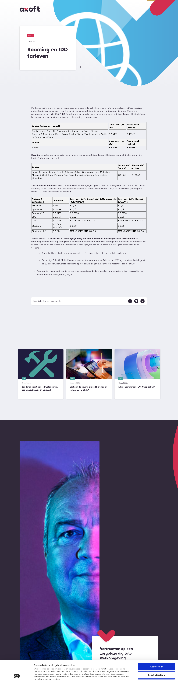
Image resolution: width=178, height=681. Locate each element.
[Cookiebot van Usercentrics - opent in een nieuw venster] (16, 676)
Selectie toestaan (156, 656)
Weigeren (156, 664)
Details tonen (140, 676)
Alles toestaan (156, 647)
